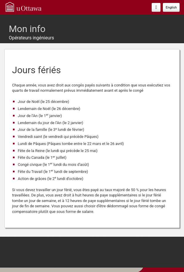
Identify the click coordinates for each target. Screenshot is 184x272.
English (171, 7)
